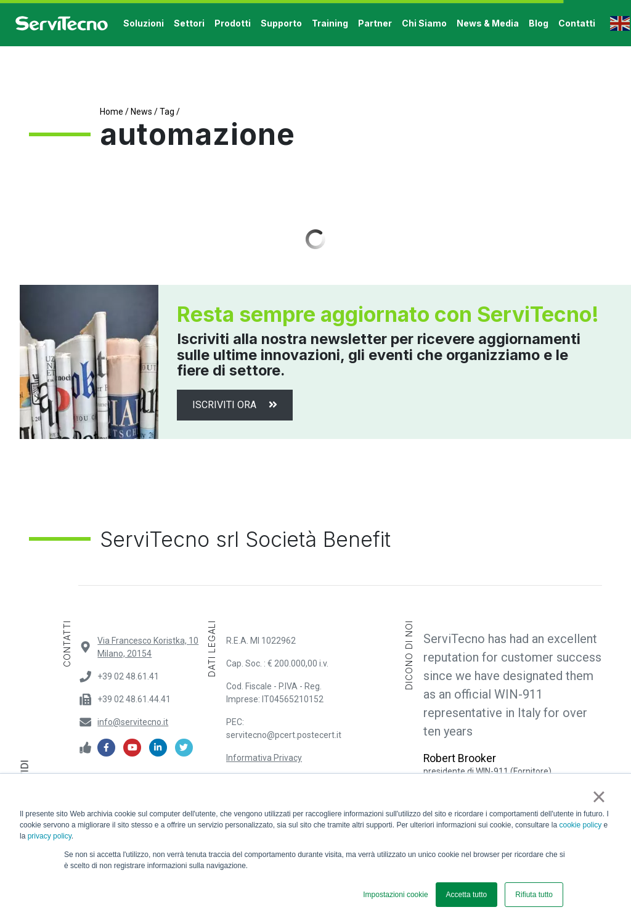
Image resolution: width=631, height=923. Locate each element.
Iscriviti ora (234, 405)
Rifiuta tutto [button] (534, 894)
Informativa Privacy (264, 758)
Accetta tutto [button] (466, 894)
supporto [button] (281, 23)
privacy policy (49, 836)
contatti (576, 23)
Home (111, 112)
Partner (375, 23)
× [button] (599, 796)
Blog (538, 23)
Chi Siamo (424, 23)
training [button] (330, 23)
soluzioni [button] (143, 23)
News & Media (488, 23)
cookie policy (581, 825)
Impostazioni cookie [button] (395, 894)
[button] (605, 23)
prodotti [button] (232, 23)
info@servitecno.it (132, 722)
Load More (315, 239)
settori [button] (189, 23)
